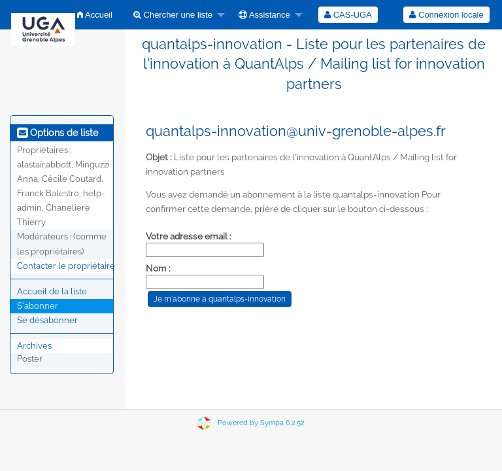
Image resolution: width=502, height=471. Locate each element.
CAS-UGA (348, 15)
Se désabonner (47, 320)
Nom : (158, 268)
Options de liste (57, 133)
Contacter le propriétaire (66, 266)
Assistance (264, 15)
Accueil (94, 15)
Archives (34, 346)
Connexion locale (446, 15)
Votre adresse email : (188, 236)
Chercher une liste (172, 15)
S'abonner (37, 306)
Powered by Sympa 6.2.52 (261, 423)
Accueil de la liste (52, 291)
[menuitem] (95, 14)
